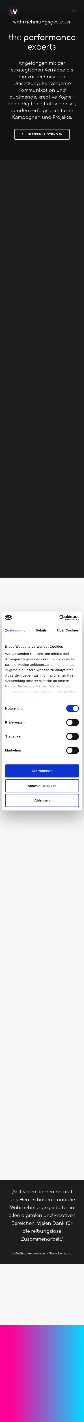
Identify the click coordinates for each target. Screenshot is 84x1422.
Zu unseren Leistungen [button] (42, 134)
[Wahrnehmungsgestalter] (13, 11)
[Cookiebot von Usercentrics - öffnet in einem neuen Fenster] (60, 618)
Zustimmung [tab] (15, 630)
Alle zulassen (42, 771)
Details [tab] (41, 630)
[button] (73, 11)
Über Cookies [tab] (68, 630)
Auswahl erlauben (42, 786)
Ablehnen (42, 800)
